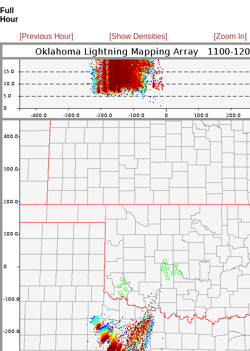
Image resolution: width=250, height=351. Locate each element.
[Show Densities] (138, 36)
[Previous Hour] (46, 36)
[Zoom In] (230, 36)
